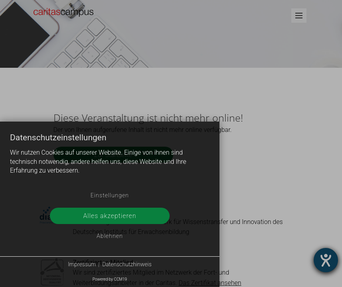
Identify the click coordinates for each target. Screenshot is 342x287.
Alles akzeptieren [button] (109, 216)
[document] (110, 160)
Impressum (82, 264)
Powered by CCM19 (110, 279)
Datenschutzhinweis (127, 264)
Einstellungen (110, 195)
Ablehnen (110, 236)
